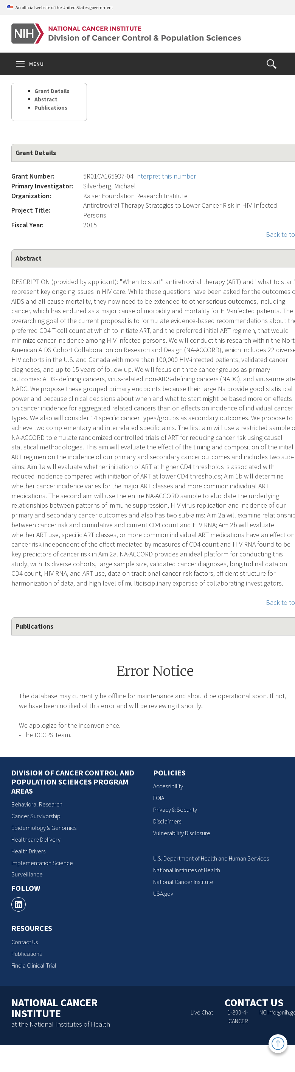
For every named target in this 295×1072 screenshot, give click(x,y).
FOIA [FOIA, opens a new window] (158, 798)
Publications (50, 107)
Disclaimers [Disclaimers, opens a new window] (167, 821)
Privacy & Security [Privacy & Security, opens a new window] (175, 809)
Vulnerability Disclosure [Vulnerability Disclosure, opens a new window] (181, 833)
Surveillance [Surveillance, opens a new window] (27, 874)
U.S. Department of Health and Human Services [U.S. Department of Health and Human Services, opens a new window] (211, 858)
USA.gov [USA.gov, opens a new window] (163, 893)
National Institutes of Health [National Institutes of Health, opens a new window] (186, 870)
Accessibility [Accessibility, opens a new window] (168, 786)
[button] (271, 64)
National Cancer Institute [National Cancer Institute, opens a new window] (183, 882)
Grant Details (51, 91)
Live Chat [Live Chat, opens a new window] (202, 1012)
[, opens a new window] (18, 904)
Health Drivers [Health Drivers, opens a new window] (28, 851)
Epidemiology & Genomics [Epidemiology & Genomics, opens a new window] (43, 827)
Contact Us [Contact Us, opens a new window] (24, 942)
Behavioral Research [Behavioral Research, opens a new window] (36, 804)
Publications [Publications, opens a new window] (26, 953)
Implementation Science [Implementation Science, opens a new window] (42, 863)
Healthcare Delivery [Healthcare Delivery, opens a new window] (36, 839)
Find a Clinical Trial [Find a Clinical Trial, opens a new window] (33, 965)
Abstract (45, 99)
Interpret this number (165, 176)
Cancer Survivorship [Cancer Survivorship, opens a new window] (36, 816)
